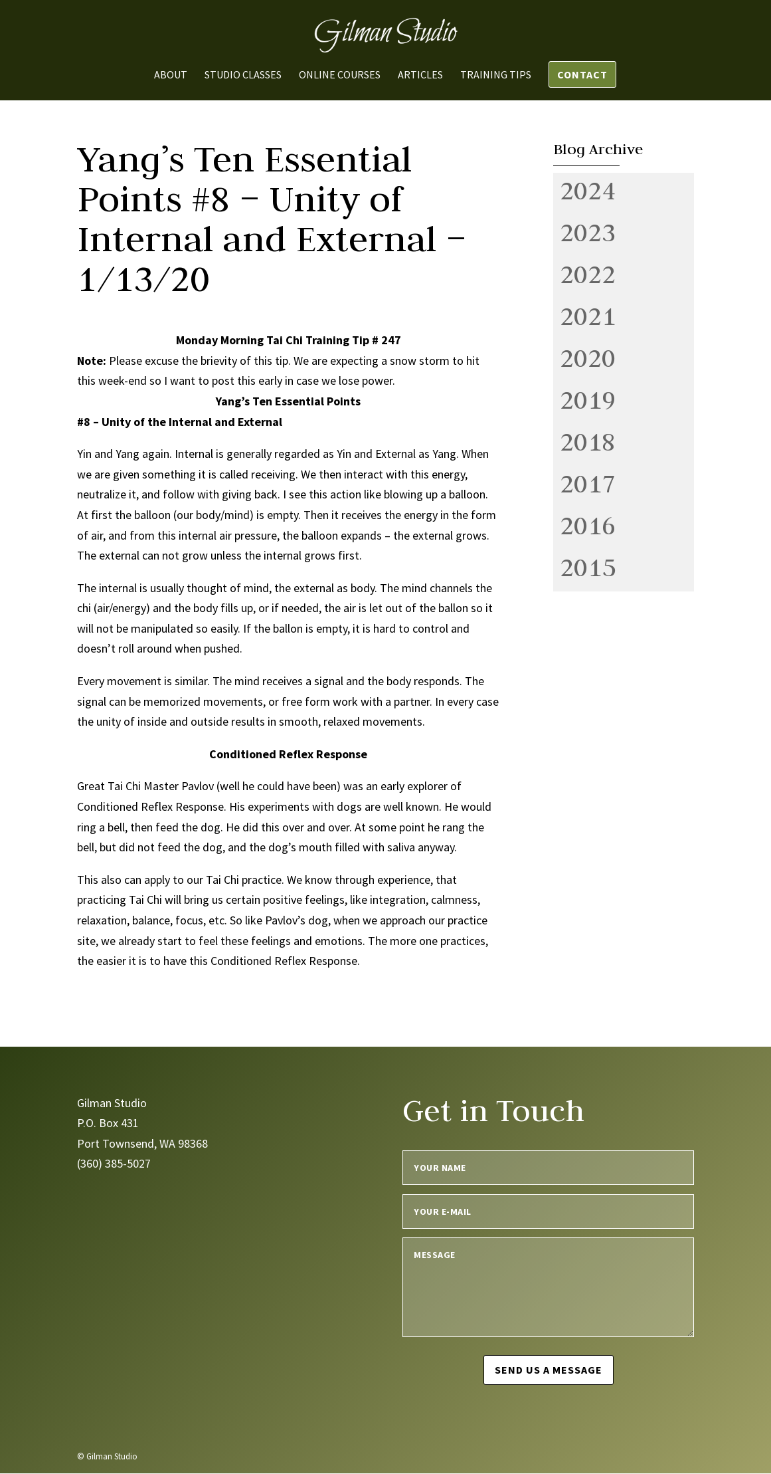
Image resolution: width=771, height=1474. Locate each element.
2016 (588, 525)
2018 (588, 441)
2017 (588, 483)
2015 (588, 566)
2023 (588, 232)
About (170, 75)
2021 (588, 315)
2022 (588, 273)
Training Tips (495, 75)
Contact (582, 74)
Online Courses (340, 75)
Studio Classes (243, 75)
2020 (588, 357)
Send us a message (548, 1369)
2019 (588, 399)
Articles (420, 75)
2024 (588, 190)
